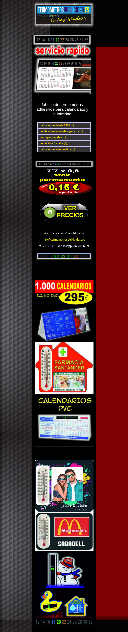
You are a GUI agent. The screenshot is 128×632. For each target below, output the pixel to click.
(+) (72, 125)
